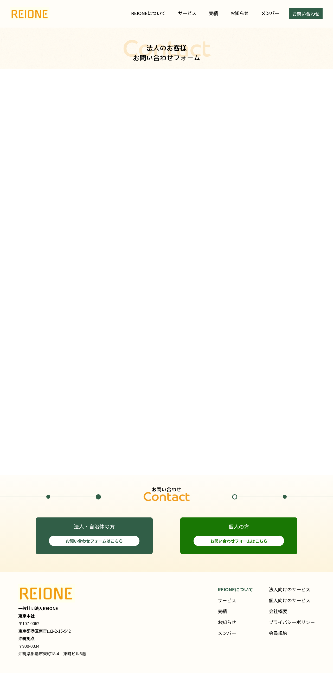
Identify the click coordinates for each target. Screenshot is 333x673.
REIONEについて (148, 13)
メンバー (270, 13)
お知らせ (239, 13)
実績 (213, 13)
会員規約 (278, 633)
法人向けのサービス (289, 589)
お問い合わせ (305, 13)
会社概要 (278, 611)
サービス (187, 13)
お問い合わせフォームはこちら (94, 541)
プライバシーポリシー (292, 622)
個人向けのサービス (289, 600)
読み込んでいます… (166, 276)
